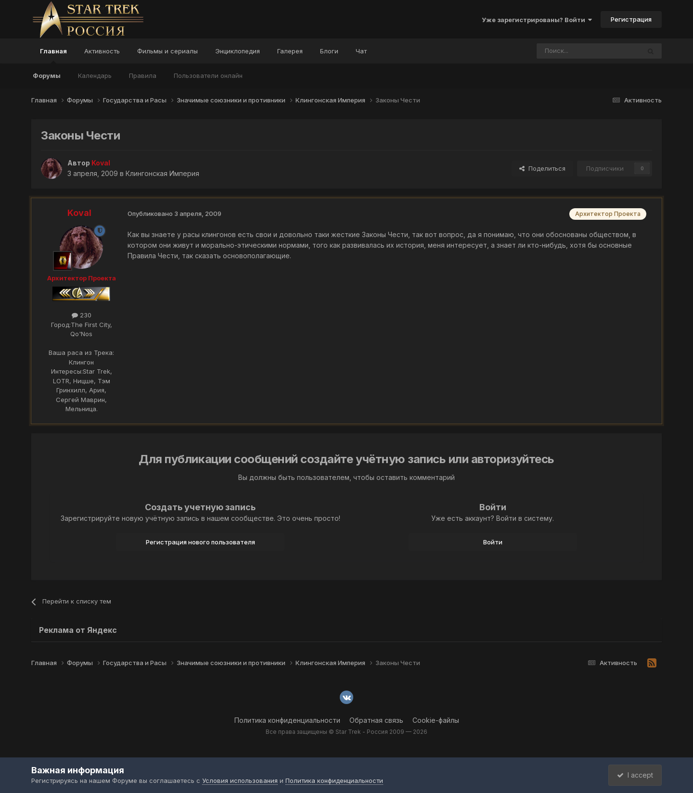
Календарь (95, 75)
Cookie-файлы (435, 720)
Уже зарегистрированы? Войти (537, 20)
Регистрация (631, 19)
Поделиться (542, 168)
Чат (361, 51)
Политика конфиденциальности (287, 720)
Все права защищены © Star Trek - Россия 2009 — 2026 (346, 731)
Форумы (47, 75)
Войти (492, 542)
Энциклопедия (237, 51)
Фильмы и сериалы (167, 51)
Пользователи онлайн (208, 75)
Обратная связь (376, 720)
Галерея (290, 51)
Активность (102, 51)
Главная (53, 55)
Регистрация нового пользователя (200, 542)
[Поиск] (566, 51)
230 (81, 315)
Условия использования (240, 780)
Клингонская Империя (162, 173)
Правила (142, 75)
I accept (634, 775)
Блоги (329, 51)
